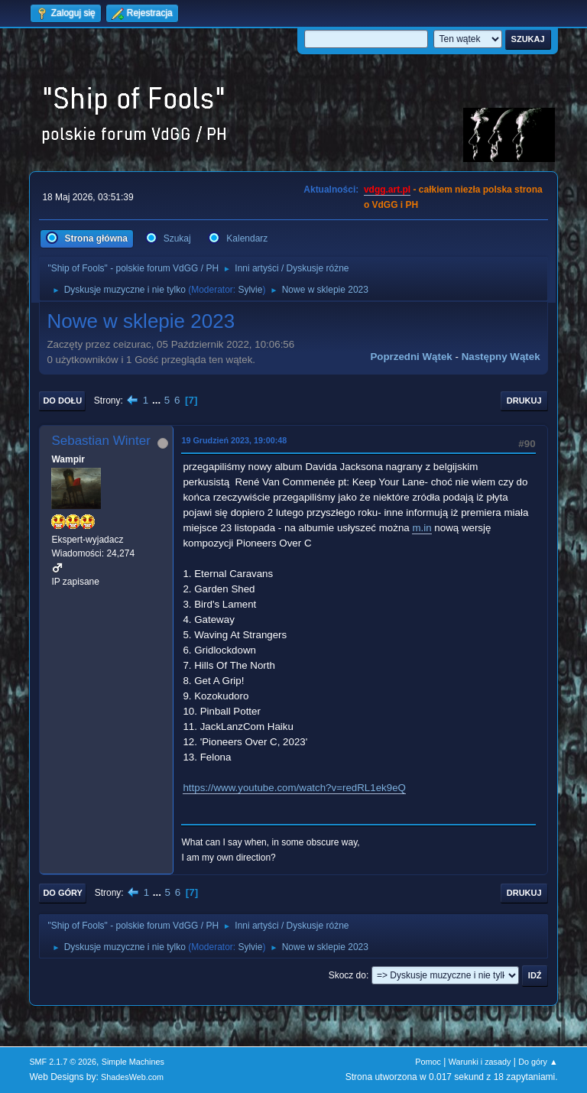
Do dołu (62, 400)
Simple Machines (133, 1061)
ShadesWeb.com (132, 1077)
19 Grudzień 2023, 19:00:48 (234, 440)
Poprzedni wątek (411, 356)
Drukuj (524, 400)
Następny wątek (501, 356)
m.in (421, 528)
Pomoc (428, 1061)
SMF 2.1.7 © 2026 (62, 1061)
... (158, 400)
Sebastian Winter (100, 440)
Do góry (63, 892)
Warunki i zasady (480, 1061)
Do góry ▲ (537, 1061)
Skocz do (347, 975)
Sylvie (250, 289)
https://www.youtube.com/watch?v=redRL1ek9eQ (294, 787)
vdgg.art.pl (387, 189)
